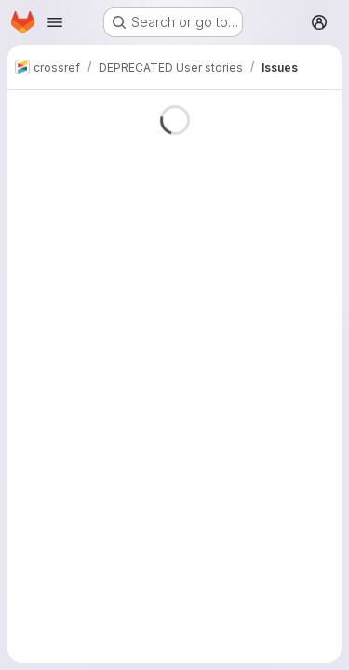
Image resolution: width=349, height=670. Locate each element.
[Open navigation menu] (55, 22)
